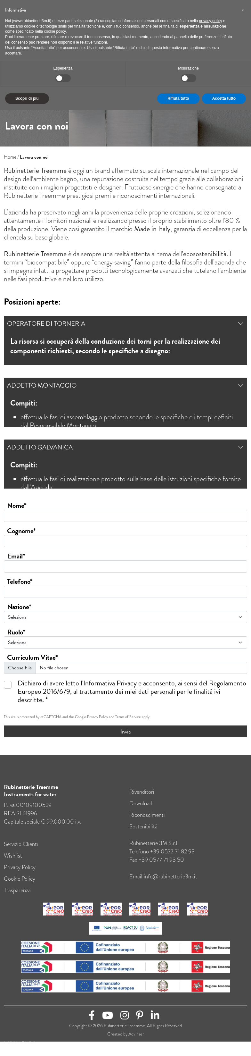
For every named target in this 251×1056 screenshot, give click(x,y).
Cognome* (21, 531)
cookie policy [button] (55, 31)
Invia (125, 731)
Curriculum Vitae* (32, 657)
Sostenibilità (143, 832)
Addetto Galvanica (40, 447)
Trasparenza (17, 896)
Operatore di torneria (46, 323)
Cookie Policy (19, 885)
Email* (16, 556)
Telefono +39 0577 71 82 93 (162, 857)
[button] (243, 10)
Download (140, 809)
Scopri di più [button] (27, 98)
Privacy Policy (97, 716)
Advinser (136, 1040)
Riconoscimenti (147, 821)
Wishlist (13, 862)
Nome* (17, 505)
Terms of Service (128, 716)
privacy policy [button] (210, 21)
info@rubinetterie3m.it (170, 882)
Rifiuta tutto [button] (178, 98)
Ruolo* (16, 632)
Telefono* (20, 581)
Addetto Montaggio (42, 385)
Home (10, 157)
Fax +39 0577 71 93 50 (156, 866)
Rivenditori (141, 798)
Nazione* (19, 607)
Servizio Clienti (21, 850)
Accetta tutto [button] (224, 98)
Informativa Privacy (110, 683)
